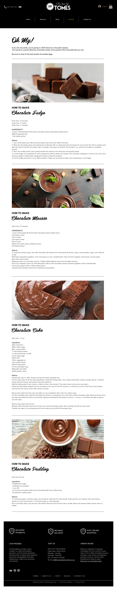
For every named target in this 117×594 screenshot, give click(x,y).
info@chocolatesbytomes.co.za (64, 560)
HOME (35, 576)
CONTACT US (79, 576)
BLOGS (68, 576)
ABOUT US (46, 576)
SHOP (57, 576)
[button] (111, 6)
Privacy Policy (79, 582)
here (50, 54)
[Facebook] (15, 570)
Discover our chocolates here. (91, 561)
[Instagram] (18, 570)
